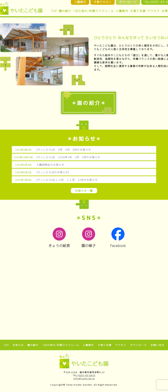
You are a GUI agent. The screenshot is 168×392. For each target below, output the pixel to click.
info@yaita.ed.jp (84, 378)
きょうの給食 (59, 237)
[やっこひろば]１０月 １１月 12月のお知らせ (67, 179)
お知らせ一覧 (84, 191)
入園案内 (122, 11)
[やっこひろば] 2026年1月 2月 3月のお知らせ (68, 157)
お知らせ (18, 345)
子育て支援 (138, 11)
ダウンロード (138, 345)
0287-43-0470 (86, 375)
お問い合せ (157, 345)
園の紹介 (65, 11)
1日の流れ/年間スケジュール (93, 11)
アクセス (153, 11)
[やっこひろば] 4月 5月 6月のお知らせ (63, 149)
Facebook (118, 237)
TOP (54, 11)
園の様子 (88, 237)
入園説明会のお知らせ (50, 164)
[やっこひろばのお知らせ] (52, 172)
